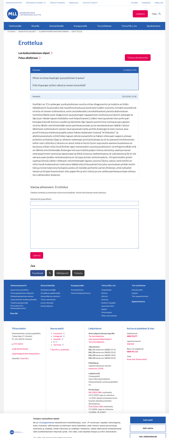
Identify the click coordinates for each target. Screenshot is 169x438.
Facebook (37, 273)
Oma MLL (24, 358)
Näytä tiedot (134, 433)
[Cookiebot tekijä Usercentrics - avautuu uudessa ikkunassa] (16, 433)
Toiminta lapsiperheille (19, 303)
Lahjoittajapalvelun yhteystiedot (26, 353)
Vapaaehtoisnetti (36, 3)
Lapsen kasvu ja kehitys (19, 290)
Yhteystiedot (90, 3)
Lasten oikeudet (47, 303)
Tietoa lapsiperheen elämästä (22, 293)
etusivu (12, 31)
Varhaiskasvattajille (48, 290)
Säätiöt (104, 309)
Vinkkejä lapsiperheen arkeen (21, 296)
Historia (104, 293)
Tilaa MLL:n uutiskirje (59, 349)
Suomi (134, 3)
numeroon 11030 (96, 368)
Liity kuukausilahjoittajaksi (100, 339)
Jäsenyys (104, 299)
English (159, 3)
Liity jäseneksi (137, 290)
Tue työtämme (139, 285)
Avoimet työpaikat (108, 303)
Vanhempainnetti (18, 285)
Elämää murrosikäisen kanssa (54, 31)
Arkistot (104, 296)
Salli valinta (148, 408)
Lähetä (36, 255)
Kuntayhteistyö (77, 290)
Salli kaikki (148, 399)
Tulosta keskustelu (137, 57)
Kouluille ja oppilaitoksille (50, 293)
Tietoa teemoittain (48, 299)
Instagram (57, 336)
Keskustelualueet (27, 31)
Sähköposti (62, 273)
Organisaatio (106, 290)
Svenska (146, 3)
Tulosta (78, 273)
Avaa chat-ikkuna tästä (137, 359)
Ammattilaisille (48, 285)
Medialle (74, 3)
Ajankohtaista (138, 301)
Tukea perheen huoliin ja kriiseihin (23, 299)
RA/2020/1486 (95, 392)
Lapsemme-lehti (107, 306)
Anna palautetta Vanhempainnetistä (18, 307)
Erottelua (77, 31)
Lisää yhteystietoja (20, 349)
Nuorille (14, 313)
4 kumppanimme (46, 402)
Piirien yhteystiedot (109, 316)
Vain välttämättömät (148, 416)
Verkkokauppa (14, 3)
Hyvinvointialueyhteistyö (81, 293)
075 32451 (18, 344)
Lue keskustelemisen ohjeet (35, 53)
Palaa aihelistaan (29, 57)
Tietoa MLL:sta (108, 285)
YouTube (57, 344)
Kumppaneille (77, 285)
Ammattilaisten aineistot (50, 296)
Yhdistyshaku (57, 3)
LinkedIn (57, 339)
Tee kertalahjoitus (96, 336)
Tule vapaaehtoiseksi (140, 296)
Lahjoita (140, 13)
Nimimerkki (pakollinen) (40, 199)
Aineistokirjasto (47, 306)
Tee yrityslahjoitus (96, 342)
